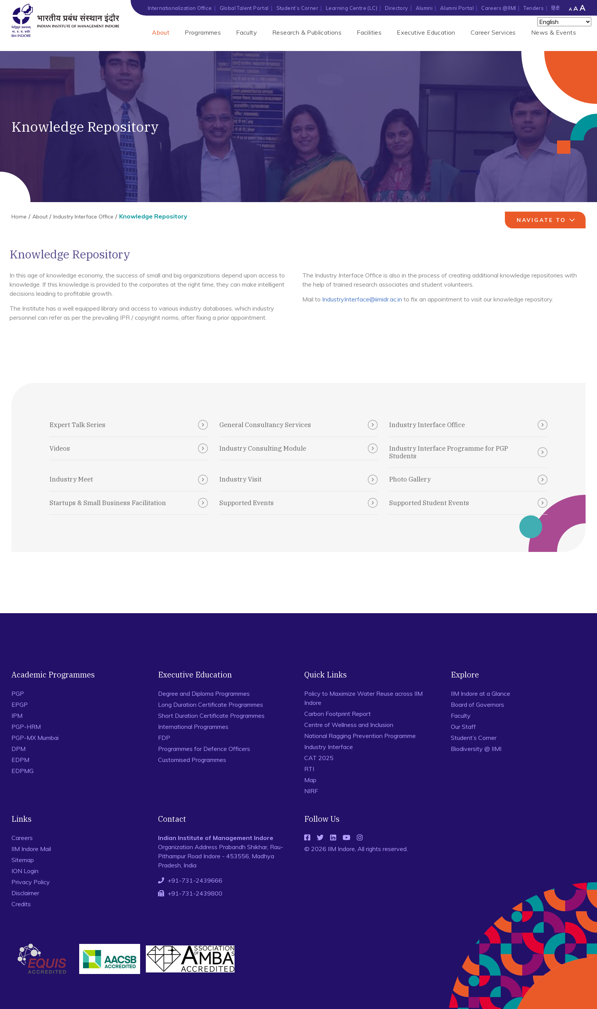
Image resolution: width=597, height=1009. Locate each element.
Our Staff (463, 726)
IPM (16, 715)
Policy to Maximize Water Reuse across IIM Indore (363, 698)
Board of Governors (477, 704)
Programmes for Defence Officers (204, 748)
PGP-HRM (26, 726)
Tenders (534, 8)
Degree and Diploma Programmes (204, 693)
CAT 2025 (319, 758)
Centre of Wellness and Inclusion (348, 724)
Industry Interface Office (83, 216)
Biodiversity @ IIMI (476, 748)
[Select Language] (564, 21)
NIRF (311, 791)
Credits (21, 904)
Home (19, 216)
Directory (396, 8)
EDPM (20, 760)
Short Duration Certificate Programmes (211, 715)
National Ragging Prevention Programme (360, 736)
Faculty (246, 32)
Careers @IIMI (498, 8)
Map (310, 780)
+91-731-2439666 (195, 880)
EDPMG (22, 771)
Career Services (493, 32)
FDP (164, 737)
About (160, 32)
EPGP (19, 704)
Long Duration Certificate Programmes (210, 704)
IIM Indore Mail (31, 849)
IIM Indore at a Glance (480, 693)
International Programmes (193, 726)
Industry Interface (328, 747)
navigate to (546, 220)
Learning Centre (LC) (351, 8)
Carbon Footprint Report (337, 713)
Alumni (424, 8)
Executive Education (426, 32)
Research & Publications (307, 32)
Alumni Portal (457, 8)
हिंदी (555, 8)
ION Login (24, 871)
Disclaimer (25, 893)
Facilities (369, 32)
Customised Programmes (192, 760)
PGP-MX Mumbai (35, 737)
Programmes (203, 32)
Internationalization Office (180, 8)
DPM (18, 748)
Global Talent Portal (244, 8)
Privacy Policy (30, 882)
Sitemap (22, 860)
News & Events (553, 32)
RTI (309, 769)
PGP (17, 693)
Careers (22, 838)
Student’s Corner (297, 8)
